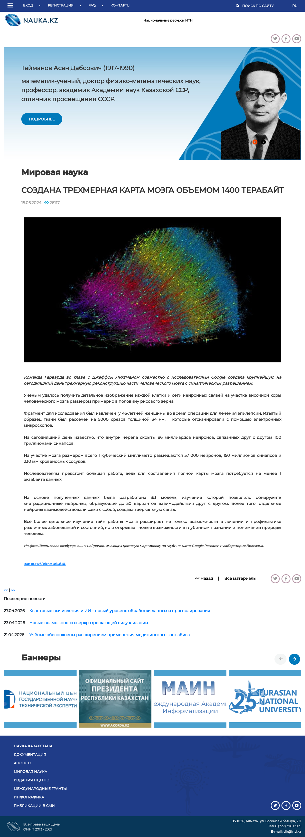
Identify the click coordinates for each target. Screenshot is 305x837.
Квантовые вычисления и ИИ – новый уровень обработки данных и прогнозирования (119, 610)
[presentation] (280, 659)
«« (6, 590)
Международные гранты (40, 788)
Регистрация (61, 5)
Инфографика (29, 797)
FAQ (92, 5)
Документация (30, 754)
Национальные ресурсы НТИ (168, 20)
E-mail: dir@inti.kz (286, 831)
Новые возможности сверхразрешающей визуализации (88, 622)
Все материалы (240, 578)
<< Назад (204, 578)
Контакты (120, 5)
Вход (28, 5)
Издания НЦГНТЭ (31, 780)
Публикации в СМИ (34, 805)
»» (13, 590)
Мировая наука (30, 771)
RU (294, 6)
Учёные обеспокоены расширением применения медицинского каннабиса (109, 634)
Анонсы (22, 763)
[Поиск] (264, 6)
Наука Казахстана (33, 746)
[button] (12, 6)
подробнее (42, 119)
